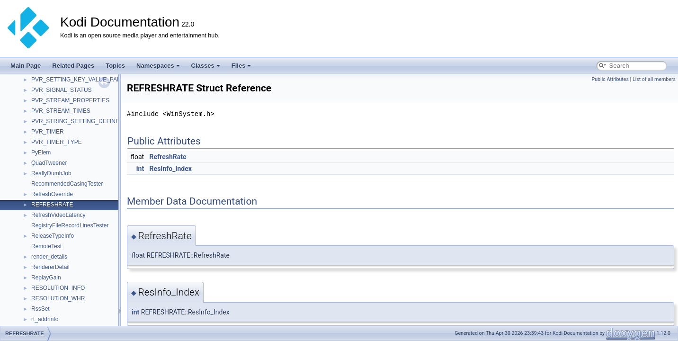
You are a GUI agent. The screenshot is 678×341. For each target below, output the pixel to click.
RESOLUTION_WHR (58, 298)
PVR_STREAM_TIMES (60, 111)
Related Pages (73, 65)
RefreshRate (168, 157)
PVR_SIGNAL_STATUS (61, 90)
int (140, 168)
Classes (205, 65)
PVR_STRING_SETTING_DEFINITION (81, 121)
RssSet (40, 308)
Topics (115, 65)
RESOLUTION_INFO (58, 288)
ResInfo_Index (171, 168)
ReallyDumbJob (51, 173)
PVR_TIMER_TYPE (56, 142)
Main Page (25, 65)
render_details (49, 256)
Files (241, 65)
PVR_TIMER (47, 131)
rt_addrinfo (44, 319)
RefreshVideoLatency (58, 215)
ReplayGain (46, 277)
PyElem (41, 152)
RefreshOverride (52, 194)
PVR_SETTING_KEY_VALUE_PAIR (77, 79)
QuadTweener (49, 163)
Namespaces (158, 65)
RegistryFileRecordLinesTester (69, 225)
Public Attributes (610, 79)
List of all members (654, 79)
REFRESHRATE (52, 204)
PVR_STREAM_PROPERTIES (70, 100)
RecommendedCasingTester (67, 183)
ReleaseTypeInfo (52, 236)
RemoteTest (46, 246)
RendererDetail (50, 267)
